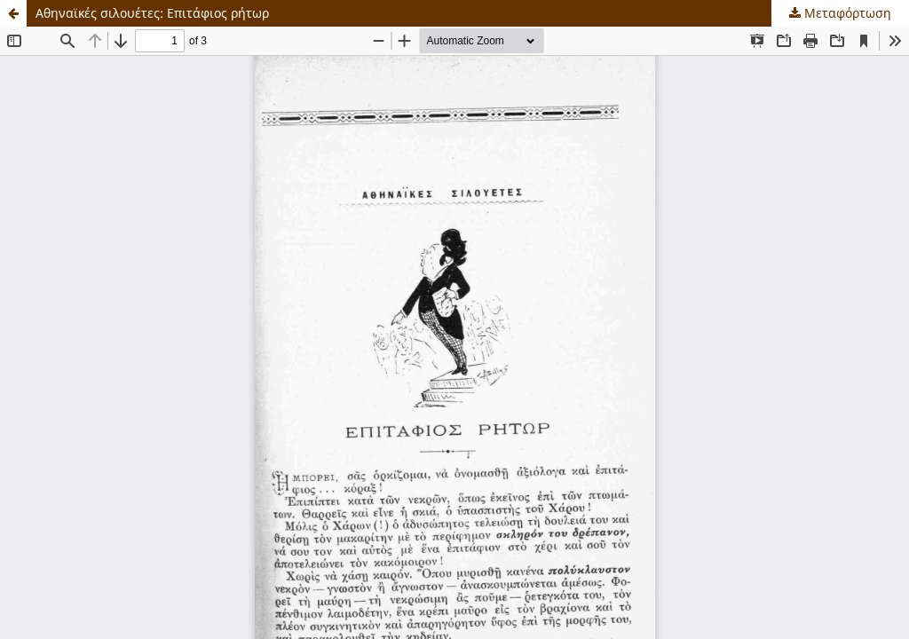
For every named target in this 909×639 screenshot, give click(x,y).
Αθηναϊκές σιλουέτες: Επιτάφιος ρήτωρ (152, 12)
